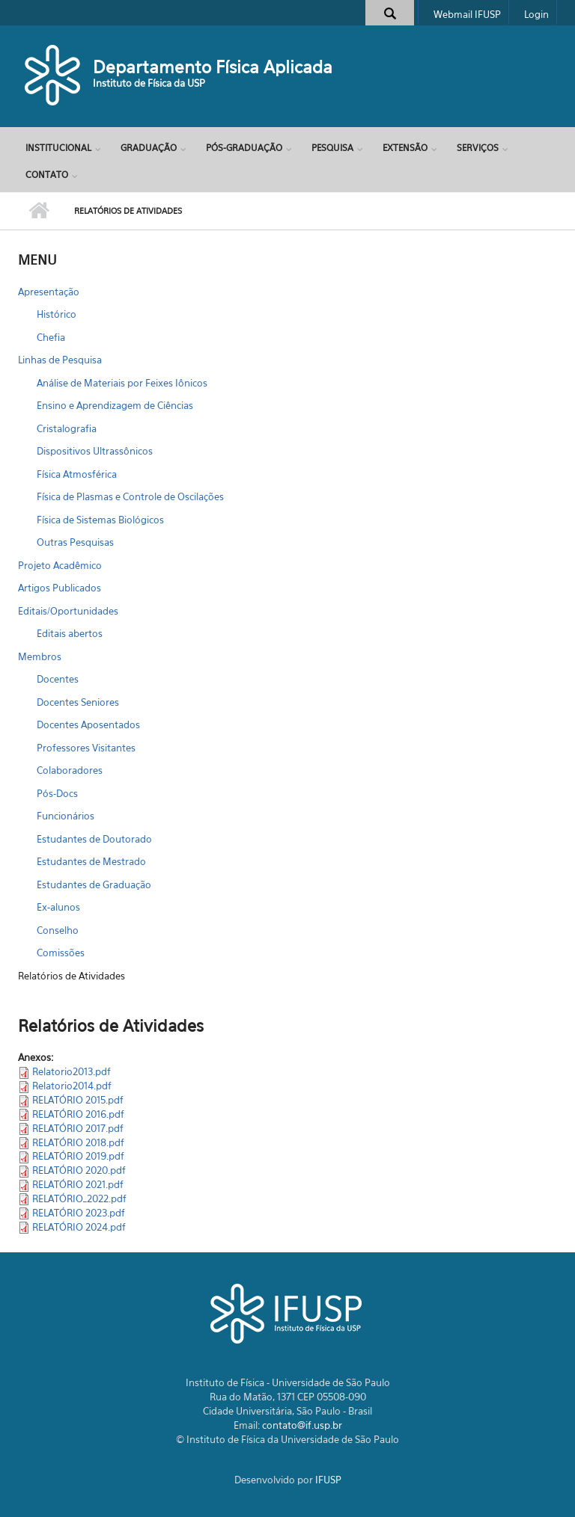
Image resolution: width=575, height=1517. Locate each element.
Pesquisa (332, 147)
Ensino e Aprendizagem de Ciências (115, 405)
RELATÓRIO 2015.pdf (78, 1100)
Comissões (61, 952)
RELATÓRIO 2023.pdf (78, 1213)
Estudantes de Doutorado (94, 839)
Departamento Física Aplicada (212, 67)
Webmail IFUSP (467, 14)
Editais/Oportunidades (68, 611)
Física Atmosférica (77, 474)
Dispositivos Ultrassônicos (95, 451)
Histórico (56, 314)
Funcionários (65, 816)
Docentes (58, 679)
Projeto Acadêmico (60, 565)
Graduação (149, 147)
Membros (39, 656)
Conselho (58, 930)
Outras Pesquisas (75, 542)
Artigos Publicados (59, 588)
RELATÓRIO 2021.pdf (78, 1184)
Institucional (58, 147)
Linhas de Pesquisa (60, 360)
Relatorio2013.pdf (71, 1071)
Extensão (405, 147)
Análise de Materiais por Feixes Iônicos (122, 383)
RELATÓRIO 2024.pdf (79, 1227)
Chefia (51, 337)
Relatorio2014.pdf (72, 1086)
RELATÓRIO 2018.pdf (78, 1142)
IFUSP (328, 1480)
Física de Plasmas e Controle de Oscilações (130, 496)
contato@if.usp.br (302, 1425)
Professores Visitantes (86, 748)
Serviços (478, 147)
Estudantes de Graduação (94, 884)
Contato (46, 174)
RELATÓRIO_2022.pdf (79, 1198)
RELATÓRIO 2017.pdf (78, 1128)
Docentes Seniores (78, 702)
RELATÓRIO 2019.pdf (78, 1156)
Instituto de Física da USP (149, 83)
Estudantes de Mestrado (91, 861)
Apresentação (48, 292)
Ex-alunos (58, 907)
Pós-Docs (57, 793)
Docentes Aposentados (88, 724)
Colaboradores (70, 770)
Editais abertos (70, 633)
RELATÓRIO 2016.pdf (78, 1114)
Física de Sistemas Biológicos (100, 520)
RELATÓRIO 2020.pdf (79, 1170)
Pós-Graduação (244, 147)
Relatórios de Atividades (71, 976)
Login (536, 14)
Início (38, 211)
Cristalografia (67, 428)
